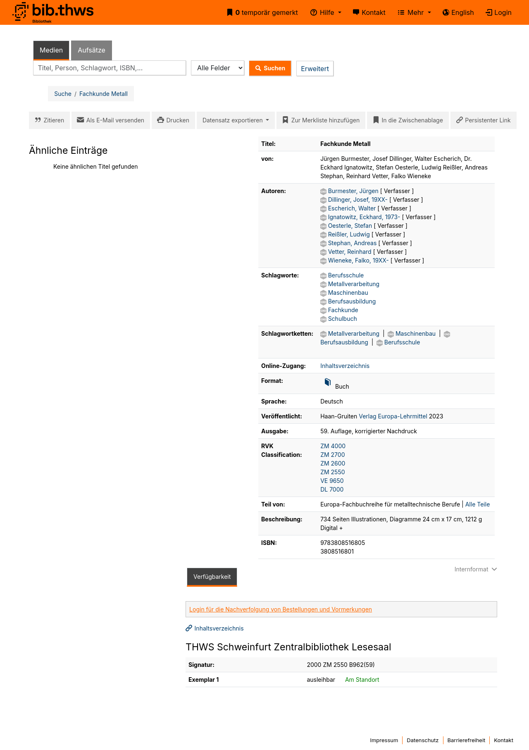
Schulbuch (342, 318)
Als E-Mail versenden (109, 120)
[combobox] (109, 68)
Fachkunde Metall (103, 93)
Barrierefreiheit (467, 740)
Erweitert (315, 68)
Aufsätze (91, 50)
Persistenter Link (482, 120)
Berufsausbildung (352, 301)
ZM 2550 (332, 471)
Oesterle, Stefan (351, 225)
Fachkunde (343, 309)
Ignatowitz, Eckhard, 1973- (365, 216)
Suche (62, 93)
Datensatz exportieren (233, 120)
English (456, 12)
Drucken (171, 120)
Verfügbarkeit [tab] (212, 576)
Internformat (477, 569)
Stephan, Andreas (353, 242)
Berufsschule (346, 275)
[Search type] (217, 68)
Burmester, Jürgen (354, 190)
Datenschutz (422, 740)
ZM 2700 (332, 454)
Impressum (384, 740)
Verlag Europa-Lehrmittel (393, 416)
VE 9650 (332, 480)
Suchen (268, 68)
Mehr (409, 12)
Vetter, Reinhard (350, 251)
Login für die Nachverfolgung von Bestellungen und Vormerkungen (280, 609)
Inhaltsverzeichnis (344, 365)
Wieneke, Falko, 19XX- (359, 260)
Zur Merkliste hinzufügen (319, 120)
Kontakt (368, 12)
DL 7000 (331, 489)
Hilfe (320, 12)
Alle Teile (477, 504)
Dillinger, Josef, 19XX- (358, 199)
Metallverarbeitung (353, 283)
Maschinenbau (348, 292)
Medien (51, 50)
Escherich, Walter (353, 208)
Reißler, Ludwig (350, 234)
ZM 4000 (333, 445)
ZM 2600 (332, 463)
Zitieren (47, 120)
